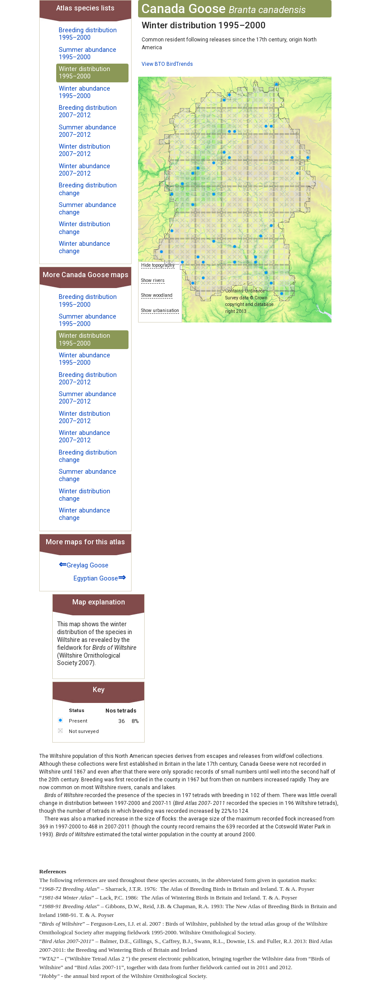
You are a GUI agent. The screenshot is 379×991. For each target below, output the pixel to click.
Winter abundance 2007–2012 (84, 170)
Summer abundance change (87, 208)
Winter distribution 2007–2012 (84, 150)
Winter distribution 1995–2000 (84, 72)
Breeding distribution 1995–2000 (88, 34)
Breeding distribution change (88, 189)
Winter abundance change (84, 247)
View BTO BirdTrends (167, 64)
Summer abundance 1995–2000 (87, 53)
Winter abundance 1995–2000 (84, 92)
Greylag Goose (83, 564)
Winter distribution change (84, 228)
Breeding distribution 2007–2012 (88, 111)
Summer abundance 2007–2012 (87, 131)
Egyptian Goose (100, 577)
